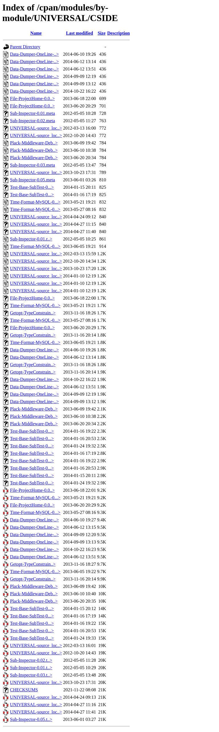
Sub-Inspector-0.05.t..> (31, 719)
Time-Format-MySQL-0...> (35, 202)
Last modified (79, 33)
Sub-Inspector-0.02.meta (32, 120)
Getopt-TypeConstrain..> (33, 312)
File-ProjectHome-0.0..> (32, 98)
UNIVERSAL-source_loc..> (36, 128)
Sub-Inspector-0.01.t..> (31, 667)
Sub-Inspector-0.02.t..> (31, 660)
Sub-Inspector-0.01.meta (32, 113)
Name (36, 33)
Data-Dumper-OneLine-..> (34, 54)
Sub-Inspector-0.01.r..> (31, 239)
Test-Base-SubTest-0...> (32, 187)
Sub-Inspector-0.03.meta (32, 165)
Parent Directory (25, 46)
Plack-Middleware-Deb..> (34, 142)
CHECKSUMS (24, 689)
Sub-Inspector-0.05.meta (32, 179)
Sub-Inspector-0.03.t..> (31, 675)
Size (102, 33)
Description (118, 33)
